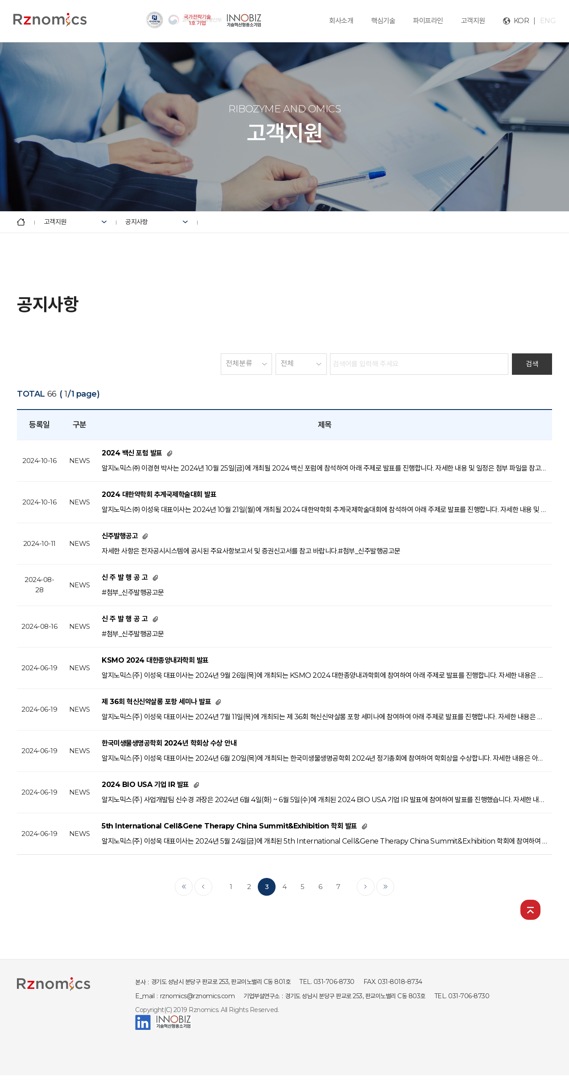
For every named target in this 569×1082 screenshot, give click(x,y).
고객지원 (473, 20)
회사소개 (341, 20)
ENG (548, 20)
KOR (521, 20)
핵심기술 (383, 20)
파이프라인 (428, 20)
